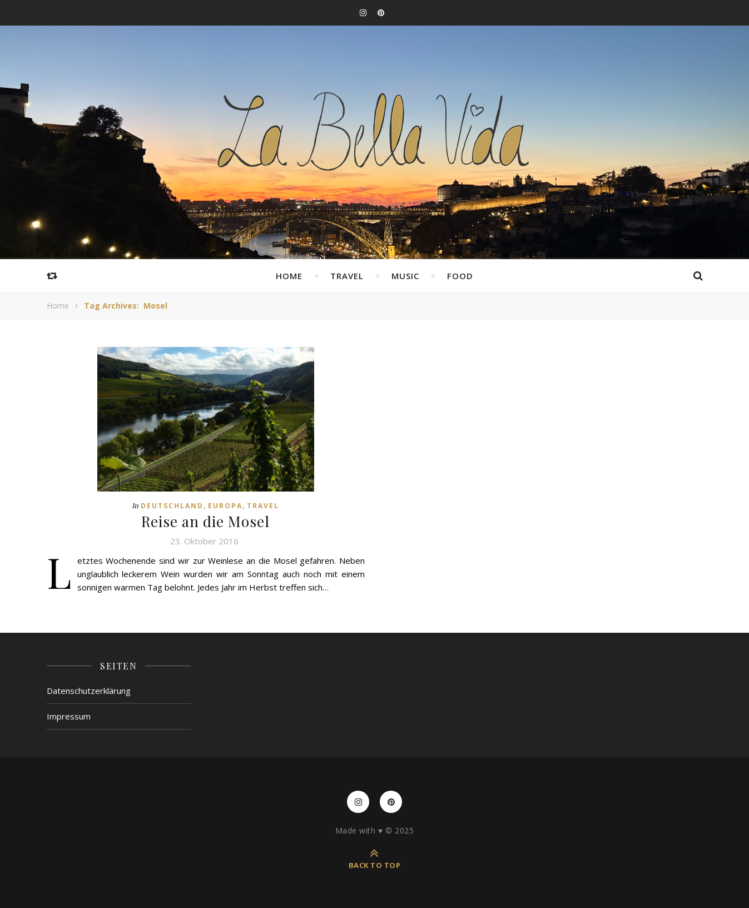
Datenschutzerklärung (89, 690)
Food (460, 275)
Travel (347, 275)
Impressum (69, 716)
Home (289, 275)
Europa (225, 505)
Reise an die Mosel (205, 521)
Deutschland (172, 505)
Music (405, 275)
